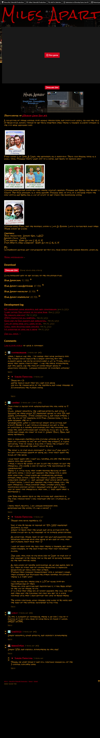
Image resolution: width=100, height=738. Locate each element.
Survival (11, 683)
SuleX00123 (16, 631)
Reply (10, 372)
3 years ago (32, 352)
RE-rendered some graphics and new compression (30, 309)
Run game (52, 55)
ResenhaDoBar (17, 645)
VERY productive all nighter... (20, 318)
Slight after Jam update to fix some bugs (26, 312)
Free (15, 683)
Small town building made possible (21, 326)
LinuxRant (15, 402)
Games (6, 683)
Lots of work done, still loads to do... (23, 324)
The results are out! (14, 315)
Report (30, 681)
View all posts (11, 334)
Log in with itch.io (13, 345)
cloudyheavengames (18, 352)
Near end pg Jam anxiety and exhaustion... (25, 321)
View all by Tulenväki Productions (18, 681)
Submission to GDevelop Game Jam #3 (76, 2)
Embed (36, 681)
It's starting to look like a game (20, 329)
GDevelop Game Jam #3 (34, 116)
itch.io (6, 681)
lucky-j (14, 613)
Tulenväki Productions (23, 376)
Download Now (52, 87)
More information (14, 257)
